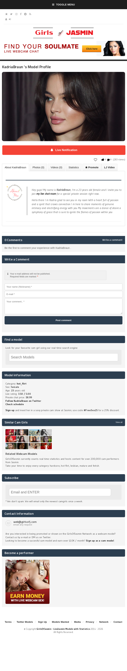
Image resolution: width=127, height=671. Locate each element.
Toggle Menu (63, 4)
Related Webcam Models (21, 454)
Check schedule (14, 404)
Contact (117, 622)
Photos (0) (38, 167)
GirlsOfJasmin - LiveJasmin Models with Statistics (63, 628)
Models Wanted (60, 622)
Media (77, 622)
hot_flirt (21, 383)
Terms (8, 622)
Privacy (90, 622)
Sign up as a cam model (100, 540)
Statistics (74, 167)
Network (104, 622)
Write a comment (112, 240)
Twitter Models (25, 622)
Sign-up (9, 410)
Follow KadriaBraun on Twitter (23, 400)
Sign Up (42, 622)
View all (119, 422)
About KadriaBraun (15, 167)
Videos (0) (56, 167)
